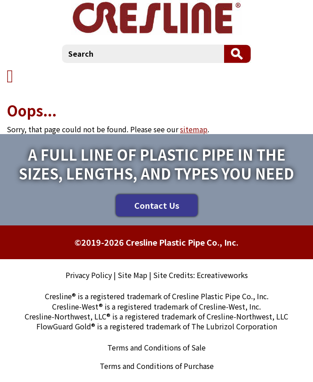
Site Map (132, 275)
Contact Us (156, 205)
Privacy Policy (89, 275)
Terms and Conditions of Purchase (157, 366)
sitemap (193, 129)
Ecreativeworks (222, 275)
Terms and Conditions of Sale (156, 347)
